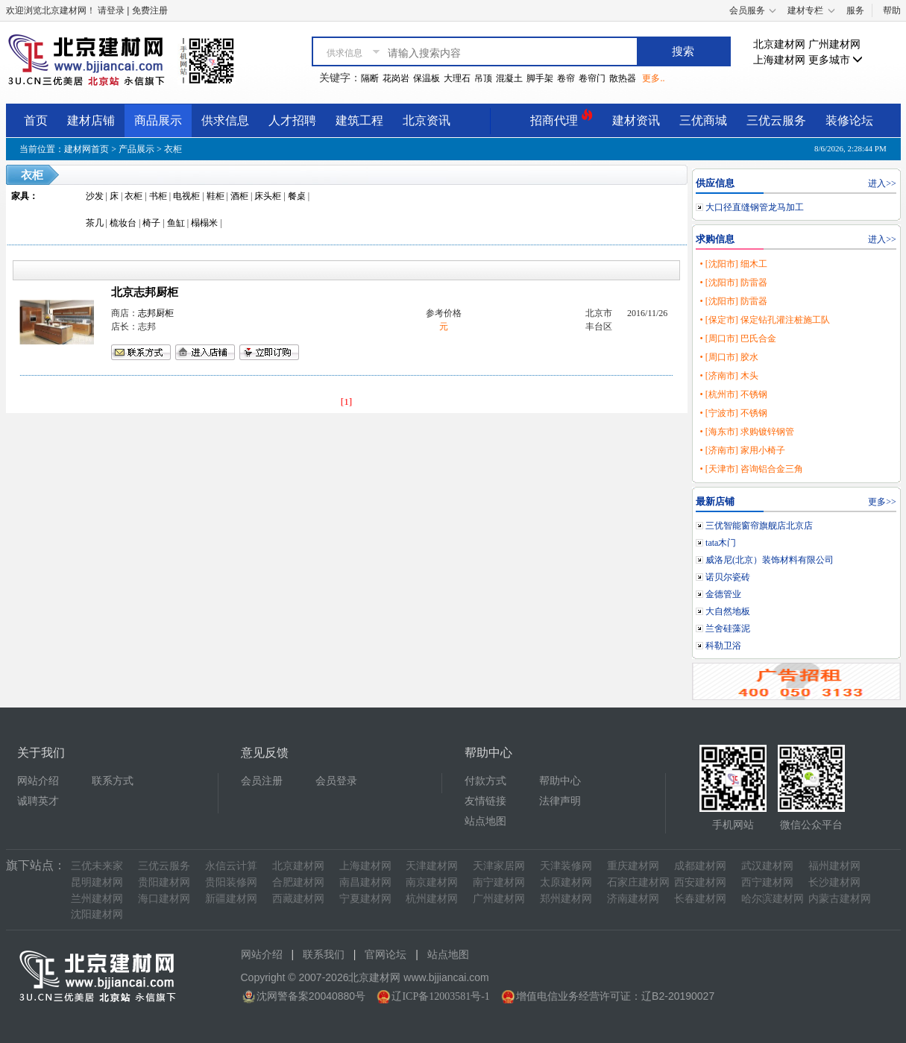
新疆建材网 (231, 898)
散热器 (622, 78)
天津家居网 (499, 866)
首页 (36, 120)
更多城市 (835, 60)
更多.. (653, 78)
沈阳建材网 (97, 914)
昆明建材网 (97, 882)
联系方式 (112, 781)
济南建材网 (633, 898)
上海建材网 (779, 60)
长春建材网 (700, 898)
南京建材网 (432, 882)
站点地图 (485, 821)
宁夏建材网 (365, 898)
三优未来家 (97, 866)
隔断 (370, 78)
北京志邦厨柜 (144, 292)
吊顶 (483, 78)
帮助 (892, 10)
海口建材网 (164, 898)
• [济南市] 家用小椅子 (741, 450)
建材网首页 (86, 149)
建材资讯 (636, 120)
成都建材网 (700, 866)
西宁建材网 (767, 882)
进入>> (882, 183)
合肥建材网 (298, 882)
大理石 (457, 78)
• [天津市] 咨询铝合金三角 (750, 469)
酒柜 (239, 196)
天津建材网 (432, 866)
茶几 (95, 223)
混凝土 (509, 78)
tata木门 (720, 543)
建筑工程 (359, 120)
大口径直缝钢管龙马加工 (754, 207)
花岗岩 (396, 78)
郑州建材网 (566, 898)
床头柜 (267, 196)
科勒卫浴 (723, 645)
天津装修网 (566, 866)
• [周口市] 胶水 (728, 357)
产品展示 (136, 149)
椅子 (151, 223)
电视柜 (186, 196)
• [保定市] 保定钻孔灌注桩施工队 (764, 320)
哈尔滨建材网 (772, 898)
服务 (855, 10)
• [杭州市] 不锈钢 (733, 394)
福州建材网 (834, 866)
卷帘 (566, 78)
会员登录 (336, 781)
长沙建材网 (834, 882)
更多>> (882, 502)
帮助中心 (560, 781)
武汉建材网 (767, 866)
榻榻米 (204, 223)
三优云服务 (776, 120)
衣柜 (173, 149)
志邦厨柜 (156, 313)
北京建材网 (779, 44)
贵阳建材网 (164, 882)
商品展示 (158, 120)
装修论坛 (849, 120)
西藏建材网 (298, 898)
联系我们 (324, 954)
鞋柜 (215, 196)
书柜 (158, 196)
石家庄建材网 (638, 882)
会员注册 (262, 781)
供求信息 (225, 120)
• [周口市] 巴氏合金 (737, 338)
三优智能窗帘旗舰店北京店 (759, 525)
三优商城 (703, 120)
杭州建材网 (432, 898)
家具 (20, 196)
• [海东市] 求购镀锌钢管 (746, 431)
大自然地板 (727, 611)
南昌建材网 (365, 882)
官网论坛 (385, 954)
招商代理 (561, 118)
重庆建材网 (633, 866)
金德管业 (723, 594)
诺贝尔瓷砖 (727, 577)
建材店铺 (91, 120)
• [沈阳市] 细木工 (733, 264)
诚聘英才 (38, 801)
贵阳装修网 (231, 882)
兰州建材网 (97, 898)
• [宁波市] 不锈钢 (733, 413)
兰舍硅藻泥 (727, 628)
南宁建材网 (499, 882)
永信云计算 (231, 866)
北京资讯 (426, 120)
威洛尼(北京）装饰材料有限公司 (769, 560)
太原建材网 (566, 882)
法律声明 (560, 801)
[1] (347, 401)
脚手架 (539, 78)
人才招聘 (292, 120)
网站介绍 (38, 781)
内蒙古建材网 (839, 898)
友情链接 (485, 801)
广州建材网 (834, 44)
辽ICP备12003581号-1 (440, 996)
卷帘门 (592, 78)
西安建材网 (700, 882)
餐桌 (297, 196)
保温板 (426, 78)
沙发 (95, 196)
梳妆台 (123, 223)
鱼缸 (176, 223)
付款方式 (485, 781)
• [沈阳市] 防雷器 (733, 282)
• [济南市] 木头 (728, 376)
